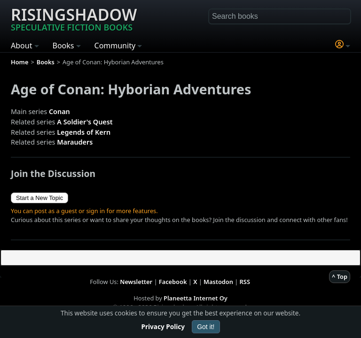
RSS (245, 281)
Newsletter (136, 281)
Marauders (75, 142)
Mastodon (218, 281)
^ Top (339, 276)
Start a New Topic (39, 197)
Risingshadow (74, 18)
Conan (59, 111)
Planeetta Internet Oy (196, 298)
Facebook (173, 281)
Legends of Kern (83, 132)
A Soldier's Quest (84, 121)
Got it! (205, 326)
